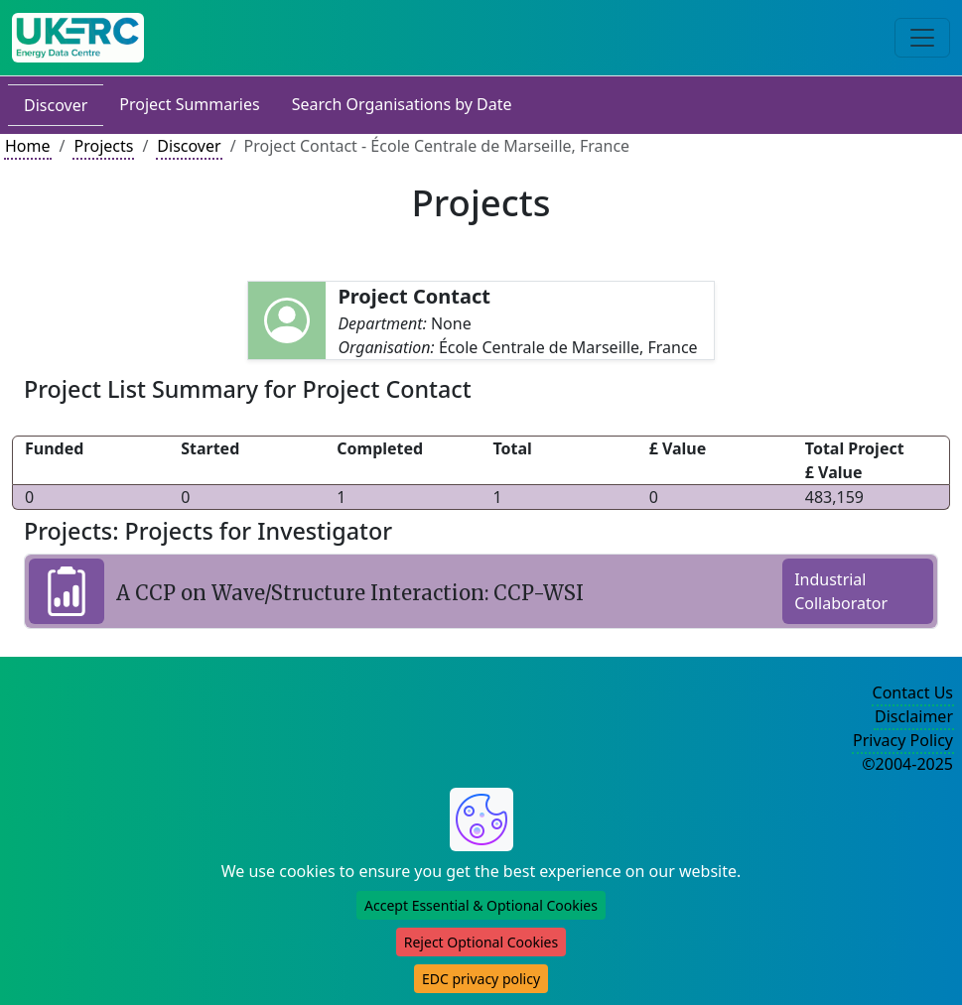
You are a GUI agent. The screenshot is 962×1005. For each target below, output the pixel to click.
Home (28, 146)
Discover (55, 105)
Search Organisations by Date (402, 104)
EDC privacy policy (481, 978)
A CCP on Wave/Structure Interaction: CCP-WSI (350, 592)
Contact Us (913, 692)
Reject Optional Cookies (481, 942)
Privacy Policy (903, 740)
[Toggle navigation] (922, 38)
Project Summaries (189, 104)
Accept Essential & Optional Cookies (481, 905)
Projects (103, 146)
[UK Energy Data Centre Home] (78, 37)
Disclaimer (914, 716)
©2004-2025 (907, 764)
